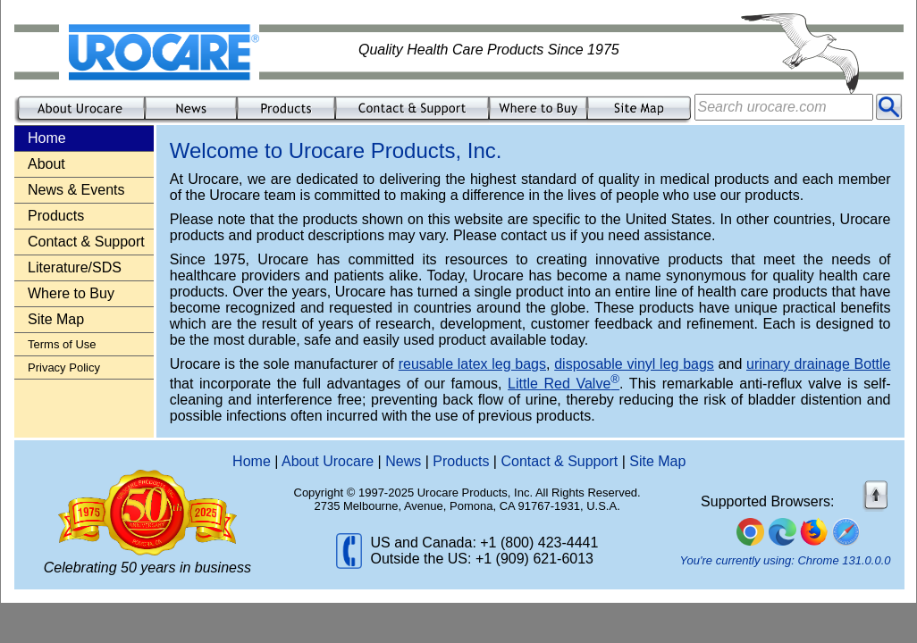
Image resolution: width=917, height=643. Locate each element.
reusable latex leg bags (472, 364)
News (403, 461)
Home (251, 461)
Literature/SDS (75, 267)
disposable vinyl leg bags (634, 364)
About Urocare (328, 461)
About (46, 163)
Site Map (56, 319)
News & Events (76, 189)
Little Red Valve (563, 383)
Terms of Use (62, 344)
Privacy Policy (64, 367)
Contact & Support (86, 241)
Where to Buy (71, 293)
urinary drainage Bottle (818, 364)
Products (56, 215)
